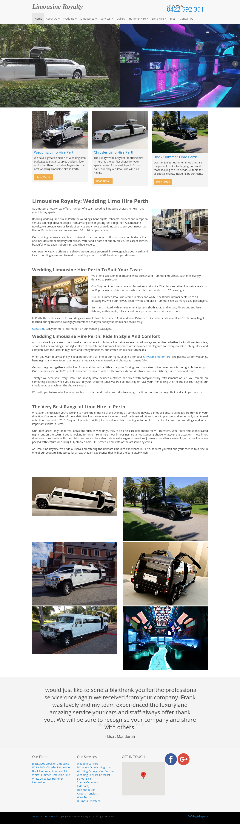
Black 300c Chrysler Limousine (50, 763)
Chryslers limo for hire (156, 356)
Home (38, 18)
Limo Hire (159, 18)
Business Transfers (88, 801)
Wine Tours (84, 797)
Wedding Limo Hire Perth (55, 152)
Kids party (83, 786)
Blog (173, 18)
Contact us (38, 328)
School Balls (84, 778)
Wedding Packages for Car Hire (96, 771)
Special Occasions (88, 782)
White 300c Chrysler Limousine (51, 767)
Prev (5, 64)
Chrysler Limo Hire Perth (114, 152)
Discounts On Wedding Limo (94, 767)
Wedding (70, 18)
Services (107, 18)
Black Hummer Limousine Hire (50, 771)
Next (235, 64)
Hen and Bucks (86, 790)
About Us (53, 18)
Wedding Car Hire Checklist (93, 775)
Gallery (121, 18)
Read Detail (43, 177)
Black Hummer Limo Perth (175, 156)
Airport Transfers (87, 793)
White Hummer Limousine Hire (51, 775)
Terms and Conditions (43, 816)
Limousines (88, 18)
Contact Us (186, 18)
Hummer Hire (138, 18)
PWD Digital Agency (198, 816)
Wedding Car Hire (88, 763)
